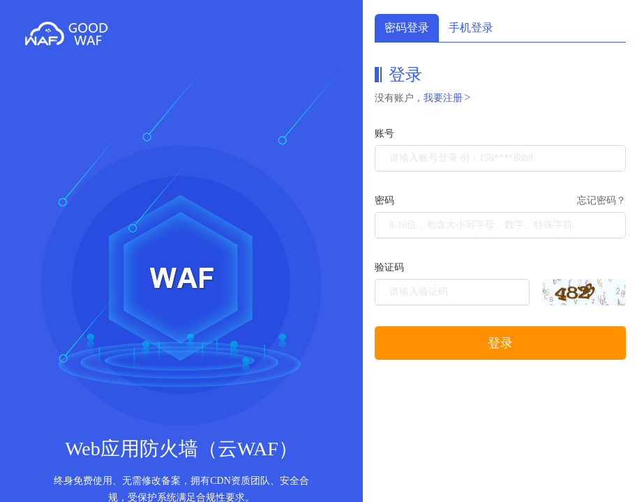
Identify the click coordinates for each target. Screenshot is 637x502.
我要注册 (447, 98)
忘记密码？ (601, 200)
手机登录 (471, 27)
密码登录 (406, 27)
